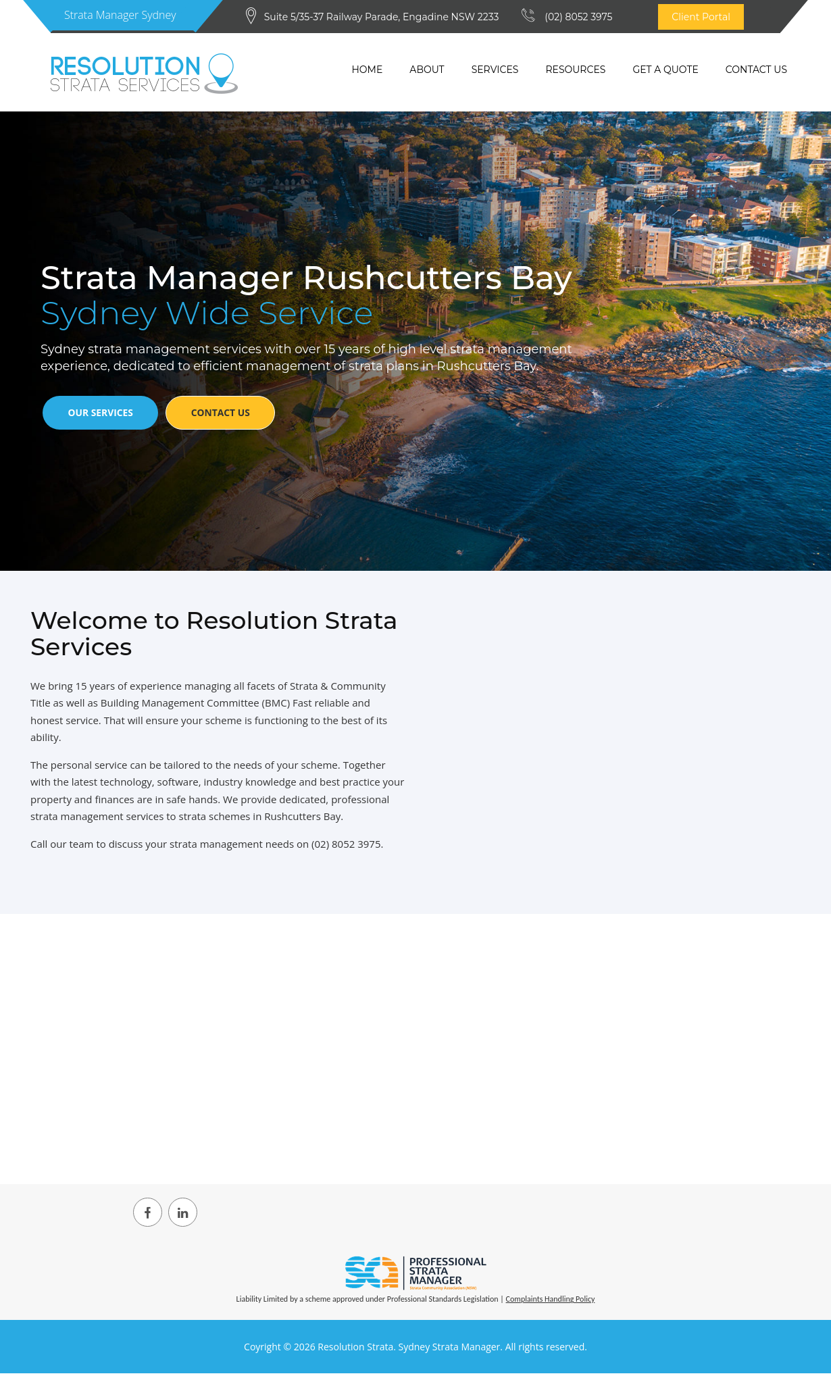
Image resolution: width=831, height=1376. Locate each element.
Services (495, 69)
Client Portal (701, 17)
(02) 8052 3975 (578, 17)
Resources (575, 69)
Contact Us (756, 69)
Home (366, 69)
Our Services (103, 416)
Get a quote (665, 69)
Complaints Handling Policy (550, 1302)
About (426, 69)
